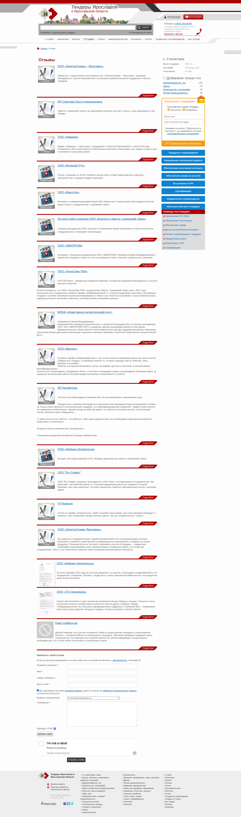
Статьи (101, 39)
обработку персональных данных (119, 690)
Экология (128, 804)
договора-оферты (74, 690)
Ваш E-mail (43, 684)
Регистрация (193, 16)
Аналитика (63, 39)
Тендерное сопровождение (170, 39)
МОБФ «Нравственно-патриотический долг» (85, 312)
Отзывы (52, 48)
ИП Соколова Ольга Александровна (80, 101)
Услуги (148, 39)
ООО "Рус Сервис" (69, 472)
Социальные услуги (90, 802)
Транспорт (128, 802)
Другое (166, 86)
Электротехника (89, 812)
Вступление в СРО (183, 183)
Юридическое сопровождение (183, 199)
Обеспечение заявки (175, 225)
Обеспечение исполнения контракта (183, 168)
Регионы (168, 804)
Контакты (136, 39)
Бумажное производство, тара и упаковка (141, 778)
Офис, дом (86, 794)
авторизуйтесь (119, 660)
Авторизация (173, 17)
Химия (85, 810)
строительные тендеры (63, 32)
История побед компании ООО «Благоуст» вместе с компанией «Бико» (102, 218)
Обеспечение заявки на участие (183, 176)
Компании (169, 807)
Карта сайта (50, 803)
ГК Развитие (65, 503)
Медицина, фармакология (135, 786)
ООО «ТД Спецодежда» (72, 591)
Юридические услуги (175, 238)
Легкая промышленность (175, 93)
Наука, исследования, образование (139, 788)
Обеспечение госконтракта (178, 220)
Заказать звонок (173, 33)
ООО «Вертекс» (67, 348)
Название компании (48, 665)
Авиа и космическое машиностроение (98, 788)
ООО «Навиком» (68, 137)
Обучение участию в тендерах (183, 206)
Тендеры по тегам (172, 799)
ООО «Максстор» (68, 192)
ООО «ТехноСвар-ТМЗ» (73, 271)
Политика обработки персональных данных (60, 788)
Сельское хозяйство (132, 794)
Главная (43, 48)
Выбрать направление (48, 697)
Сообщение (44, 702)
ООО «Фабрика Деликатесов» (76, 449)
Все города (194, 39)
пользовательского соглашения (183, 133)
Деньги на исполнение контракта (181, 229)
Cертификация (183, 191)
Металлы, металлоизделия (93, 791)
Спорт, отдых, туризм (133, 796)
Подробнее (148, 95)
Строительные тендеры (92, 804)
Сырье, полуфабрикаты (134, 799)
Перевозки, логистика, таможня (137, 791)
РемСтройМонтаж (66, 623)
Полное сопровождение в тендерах (183, 234)
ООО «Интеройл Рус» (71, 165)
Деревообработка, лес (174, 83)
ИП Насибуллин (67, 388)
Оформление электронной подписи (183, 160)
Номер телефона (46, 678)
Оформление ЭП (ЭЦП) (177, 216)
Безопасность (129, 775)
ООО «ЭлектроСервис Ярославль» (79, 529)
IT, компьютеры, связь (91, 775)
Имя (40, 671)
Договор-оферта (58, 784)
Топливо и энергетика (91, 807)
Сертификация (172, 247)
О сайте (50, 39)
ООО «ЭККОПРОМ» (70, 245)
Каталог (76, 39)
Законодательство (118, 39)
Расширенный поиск (140, 32)
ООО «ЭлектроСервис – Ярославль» (81, 66)
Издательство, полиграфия (176, 89)
